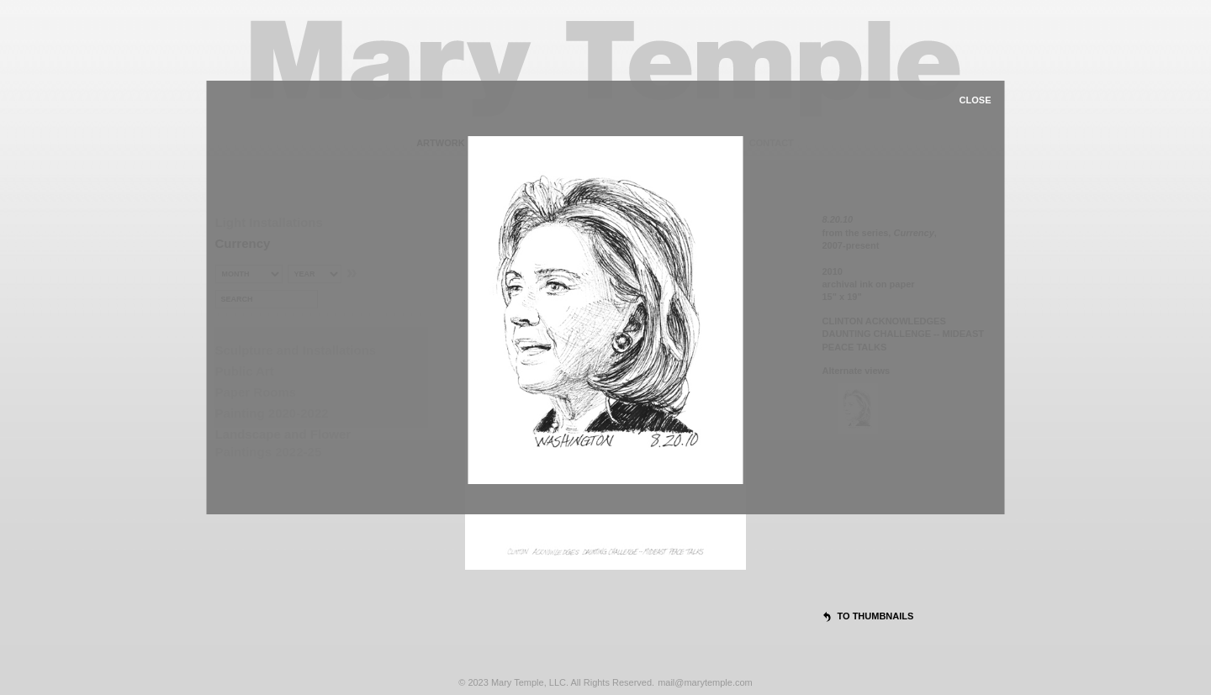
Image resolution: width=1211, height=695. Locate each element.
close (976, 100)
